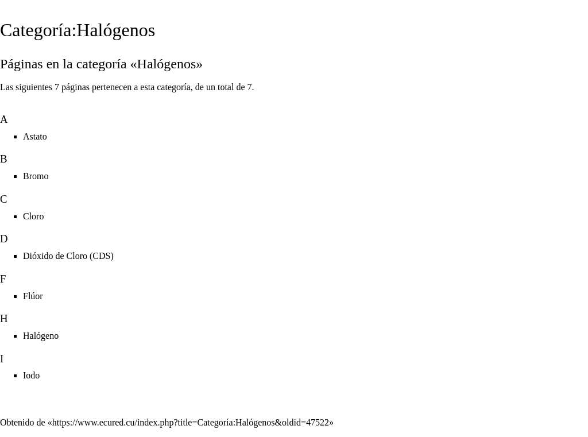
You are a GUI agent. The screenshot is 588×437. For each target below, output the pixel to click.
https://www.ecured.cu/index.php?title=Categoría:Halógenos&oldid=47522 (190, 422)
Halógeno (41, 336)
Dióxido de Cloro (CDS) (68, 256)
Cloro (33, 216)
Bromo (35, 176)
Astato (35, 136)
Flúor (33, 296)
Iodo (31, 375)
